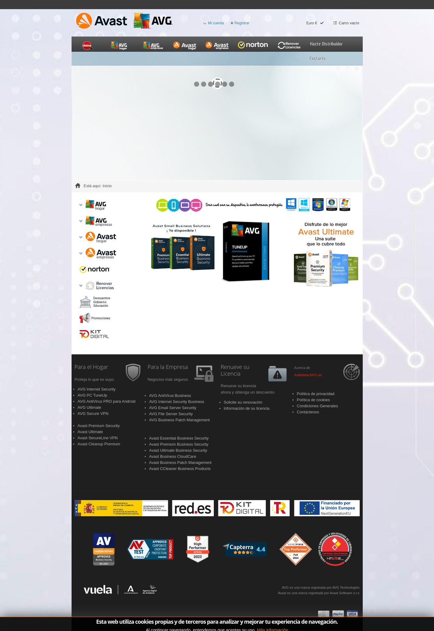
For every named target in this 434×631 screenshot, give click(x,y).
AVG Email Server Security (172, 407)
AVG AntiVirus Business (170, 395)
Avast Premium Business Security (179, 444)
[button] (81, 205)
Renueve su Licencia (235, 370)
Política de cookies (313, 400)
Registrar (242, 23)
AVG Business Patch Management (179, 420)
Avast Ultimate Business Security (178, 450)
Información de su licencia (247, 408)
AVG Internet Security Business (176, 401)
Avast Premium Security (99, 425)
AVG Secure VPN (93, 413)
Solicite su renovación (243, 402)
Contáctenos (308, 412)
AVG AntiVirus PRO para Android (107, 401)
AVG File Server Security (171, 414)
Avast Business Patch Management (180, 462)
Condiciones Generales (317, 406)
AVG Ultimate (89, 407)
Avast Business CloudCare (172, 456)
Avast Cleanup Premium (99, 444)
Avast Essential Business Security (179, 438)
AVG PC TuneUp (92, 395)
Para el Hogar (91, 367)
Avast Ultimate (90, 431)
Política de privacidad (316, 393)
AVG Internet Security (97, 389)
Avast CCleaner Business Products (180, 468)
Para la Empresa (168, 367)
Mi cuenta (216, 23)
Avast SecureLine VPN (98, 438)
